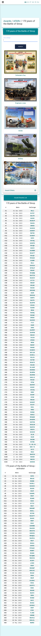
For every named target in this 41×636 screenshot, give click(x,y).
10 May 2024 (16, 623)
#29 (6, 280)
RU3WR (32, 315)
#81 (6, 410)
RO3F (32, 496)
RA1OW (32, 365)
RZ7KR (32, 360)
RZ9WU (32, 598)
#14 (6, 243)
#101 (6, 459)
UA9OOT (32, 231)
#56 (6, 347)
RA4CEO (32, 528)
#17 (6, 250)
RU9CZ (32, 415)
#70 (6, 382)
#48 (6, 328)
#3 (6, 216)
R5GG (32, 575)
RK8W (32, 342)
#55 (6, 345)
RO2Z (32, 452)
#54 (6, 342)
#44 (6, 317)
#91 (6, 434)
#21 (6, 260)
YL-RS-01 (32, 444)
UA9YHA (32, 422)
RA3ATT (32, 253)
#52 (6, 337)
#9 (6, 231)
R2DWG (32, 412)
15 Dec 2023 (16, 610)
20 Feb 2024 (16, 618)
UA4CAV (32, 265)
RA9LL (32, 511)
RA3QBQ (32, 273)
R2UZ (32, 501)
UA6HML (32, 493)
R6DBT (32, 550)
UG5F (32, 608)
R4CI (32, 600)
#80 (6, 407)
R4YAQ (32, 240)
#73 (6, 390)
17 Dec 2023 (17, 454)
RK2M (32, 578)
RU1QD (32, 245)
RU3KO (32, 553)
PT (30, 2)
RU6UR (32, 457)
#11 (6, 235)
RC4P (32, 491)
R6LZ (32, 211)
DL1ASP (32, 367)
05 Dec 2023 (17, 447)
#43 (6, 315)
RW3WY (32, 345)
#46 (6, 322)
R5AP (32, 565)
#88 (6, 427)
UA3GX (32, 218)
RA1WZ (32, 380)
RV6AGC (32, 258)
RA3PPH (32, 303)
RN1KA (32, 400)
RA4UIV (32, 278)
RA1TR (32, 216)
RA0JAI (32, 570)
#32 (6, 288)
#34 (6, 293)
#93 (6, 439)
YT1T (32, 322)
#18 (6, 253)
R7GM (32, 397)
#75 (6, 395)
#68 (6, 377)
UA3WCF (32, 235)
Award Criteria (9, 190)
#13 (6, 240)
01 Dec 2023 (17, 211)
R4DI (32, 588)
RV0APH (32, 419)
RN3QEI (32, 536)
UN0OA (32, 226)
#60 (6, 357)
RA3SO (32, 288)
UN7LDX (32, 352)
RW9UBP (32, 508)
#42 (6, 313)
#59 (6, 355)
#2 (6, 213)
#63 (6, 365)
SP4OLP (32, 268)
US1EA (32, 305)
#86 (6, 422)
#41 (6, 310)
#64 (6, 367)
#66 (6, 372)
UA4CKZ (32, 320)
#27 (6, 275)
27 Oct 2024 (17, 462)
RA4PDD (32, 375)
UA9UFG (32, 243)
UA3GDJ (32, 605)
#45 (6, 320)
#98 (6, 452)
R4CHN (32, 439)
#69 (6, 380)
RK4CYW (32, 531)
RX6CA (32, 543)
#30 (6, 283)
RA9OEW (32, 370)
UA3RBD (32, 250)
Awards (7, 21)
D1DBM (32, 260)
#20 (6, 258)
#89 (6, 429)
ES (28, 2)
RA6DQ (32, 313)
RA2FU (32, 593)
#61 (6, 360)
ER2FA (32, 429)
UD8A (32, 595)
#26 (6, 273)
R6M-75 (32, 447)
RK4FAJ (32, 618)
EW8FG (32, 298)
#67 (6, 375)
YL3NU (32, 613)
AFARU (17, 21)
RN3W (32, 310)
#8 (6, 228)
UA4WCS (32, 350)
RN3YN (32, 459)
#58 (6, 352)
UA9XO (32, 545)
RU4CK (32, 518)
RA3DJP (32, 221)
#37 (6, 300)
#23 (6, 265)
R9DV (32, 392)
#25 (6, 270)
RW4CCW (32, 454)
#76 (6, 397)
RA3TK (32, 300)
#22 (6, 263)
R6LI (32, 263)
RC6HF (32, 395)
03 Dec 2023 (17, 347)
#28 (6, 278)
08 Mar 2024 (16, 620)
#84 (6, 417)
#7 (6, 226)
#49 (6, 330)
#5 (6, 221)
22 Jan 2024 (17, 459)
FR (35, 2)
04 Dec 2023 (17, 422)
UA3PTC (32, 585)
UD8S (32, 328)
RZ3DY (32, 387)
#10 (6, 233)
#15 (6, 245)
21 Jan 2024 (17, 457)
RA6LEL (32, 620)
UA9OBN (32, 526)
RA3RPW (32, 372)
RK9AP (32, 270)
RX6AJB (32, 424)
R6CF (32, 541)
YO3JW (32, 337)
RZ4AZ (32, 603)
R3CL (32, 407)
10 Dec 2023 (16, 608)
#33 (6, 290)
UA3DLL (32, 355)
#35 (6, 295)
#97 (6, 449)
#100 (6, 457)
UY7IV (32, 280)
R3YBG (32, 442)
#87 (6, 424)
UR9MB (32, 615)
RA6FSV (32, 427)
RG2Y (32, 506)
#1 (6, 211)
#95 (6, 444)
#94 (6, 442)
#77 (6, 400)
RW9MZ (32, 623)
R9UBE (32, 481)
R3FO (32, 238)
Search (20, 46)
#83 (6, 415)
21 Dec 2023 (16, 615)
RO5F (32, 521)
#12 (6, 238)
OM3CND (32, 290)
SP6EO (32, 340)
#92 (6, 437)
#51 (6, 335)
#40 (6, 308)
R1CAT (32, 404)
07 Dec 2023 (17, 452)
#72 (6, 387)
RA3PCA (32, 538)
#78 (6, 402)
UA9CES (32, 462)
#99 (6, 454)
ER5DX (32, 317)
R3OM (32, 325)
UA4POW (32, 332)
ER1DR (32, 285)
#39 (6, 305)
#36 (6, 298)
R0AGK (32, 347)
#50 (6, 332)
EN (25, 2)
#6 (6, 223)
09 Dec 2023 (16, 605)
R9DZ (32, 410)
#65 (6, 370)
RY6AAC (32, 548)
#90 (6, 432)
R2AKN (32, 308)
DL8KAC (32, 580)
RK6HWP (32, 568)
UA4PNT (32, 330)
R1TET (32, 213)
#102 (6, 462)
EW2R (32, 293)
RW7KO (32, 233)
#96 (6, 447)
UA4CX (32, 248)
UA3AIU (32, 432)
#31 (6, 285)
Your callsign (6, 37)
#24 (6, 268)
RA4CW (32, 223)
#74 (6, 392)
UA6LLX (32, 377)
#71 (6, 385)
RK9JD (32, 335)
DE (33, 2)
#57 (6, 350)
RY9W (32, 382)
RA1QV (32, 255)
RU (38, 2)
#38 (6, 303)
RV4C (32, 523)
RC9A (32, 583)
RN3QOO (32, 417)
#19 (6, 255)
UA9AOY (32, 402)
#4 (6, 218)
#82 (6, 412)
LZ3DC (32, 563)
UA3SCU (32, 228)
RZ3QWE (32, 555)
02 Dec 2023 (17, 275)
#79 (6, 404)
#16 (6, 248)
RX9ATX (32, 362)
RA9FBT (32, 385)
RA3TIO (32, 275)
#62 (6, 362)
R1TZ (32, 449)
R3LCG (32, 357)
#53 (6, 340)
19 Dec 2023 (16, 613)
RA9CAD (32, 295)
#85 (6, 419)
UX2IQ (32, 390)
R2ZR (32, 437)
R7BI (32, 610)
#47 (6, 325)
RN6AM (32, 283)
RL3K (32, 434)
